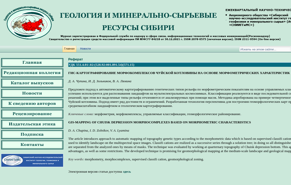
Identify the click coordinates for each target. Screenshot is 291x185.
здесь (127, 171)
